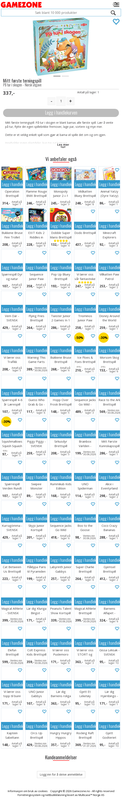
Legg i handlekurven (61, 112)
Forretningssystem (29, 795)
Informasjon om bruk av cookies (28, 791)
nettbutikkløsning (55, 795)
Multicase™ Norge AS (91, 795)
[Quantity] (61, 101)
